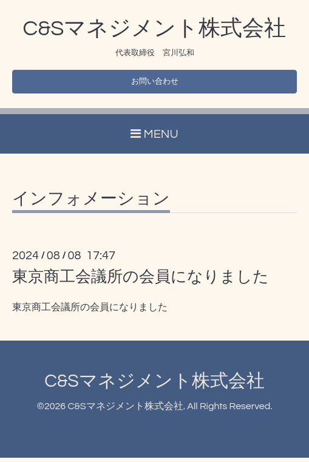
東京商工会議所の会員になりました (140, 281)
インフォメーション (91, 203)
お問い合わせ (155, 84)
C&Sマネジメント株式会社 (155, 28)
